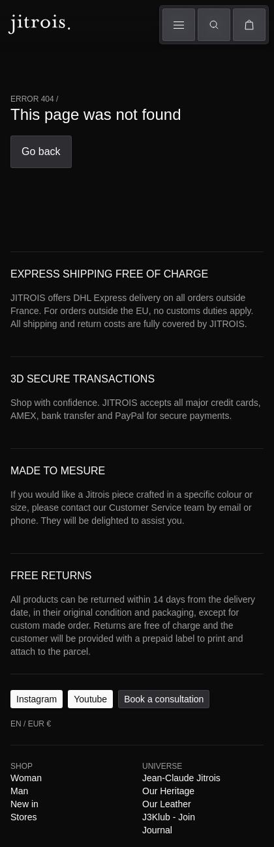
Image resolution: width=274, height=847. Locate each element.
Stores (23, 804)
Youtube (88, 686)
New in (23, 791)
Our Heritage (168, 778)
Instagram (35, 686)
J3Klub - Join (167, 804)
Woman (25, 765)
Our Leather (166, 791)
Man (18, 778)
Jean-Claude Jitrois (180, 765)
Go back (40, 151)
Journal (156, 817)
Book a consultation (159, 686)
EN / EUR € (30, 710)
